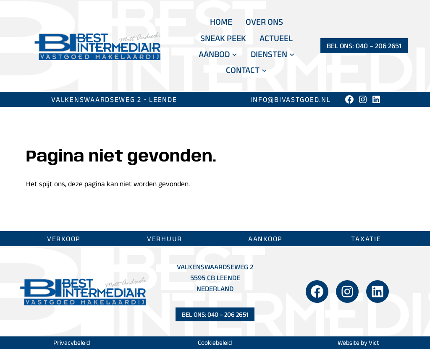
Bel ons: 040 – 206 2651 (364, 45)
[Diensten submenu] (292, 54)
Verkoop (64, 238)
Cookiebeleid (215, 342)
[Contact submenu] (264, 70)
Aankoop (265, 238)
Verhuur (164, 238)
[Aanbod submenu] (234, 54)
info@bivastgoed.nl (290, 99)
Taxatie (366, 238)
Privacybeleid (71, 342)
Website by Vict (358, 342)
